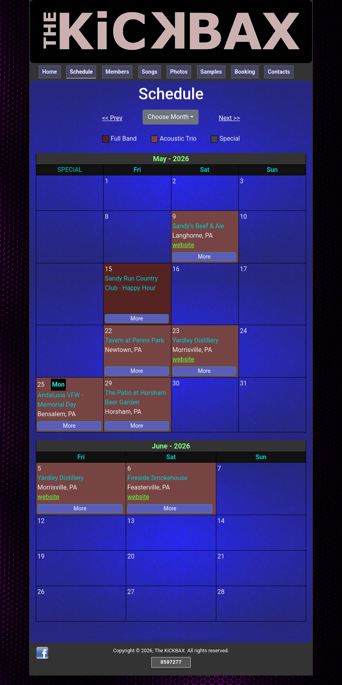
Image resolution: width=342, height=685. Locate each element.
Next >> (229, 118)
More (204, 256)
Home (49, 72)
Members (117, 72)
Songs (150, 72)
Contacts (279, 72)
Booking (245, 72)
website (183, 245)
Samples (211, 72)
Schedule (83, 71)
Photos (179, 72)
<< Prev (112, 118)
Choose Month (168, 117)
